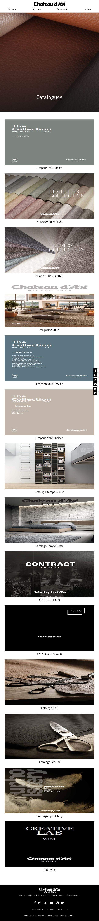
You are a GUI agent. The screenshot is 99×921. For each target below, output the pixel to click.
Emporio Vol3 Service (49, 384)
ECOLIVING (49, 870)
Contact (71, 915)
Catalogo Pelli (49, 708)
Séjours (36, 9)
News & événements (57, 915)
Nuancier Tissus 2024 (49, 276)
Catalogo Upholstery (49, 816)
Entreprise (29, 915)
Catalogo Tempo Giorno (49, 492)
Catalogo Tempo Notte (50, 546)
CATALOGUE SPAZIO (49, 654)
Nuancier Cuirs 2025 (50, 222)
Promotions (41, 915)
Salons (12, 9)
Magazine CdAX (49, 330)
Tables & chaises (57, 895)
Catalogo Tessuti (49, 762)
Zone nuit (62, 9)
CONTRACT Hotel (49, 600)
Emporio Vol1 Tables (49, 168)
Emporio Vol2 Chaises (49, 438)
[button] (87, 9)
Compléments (74, 895)
